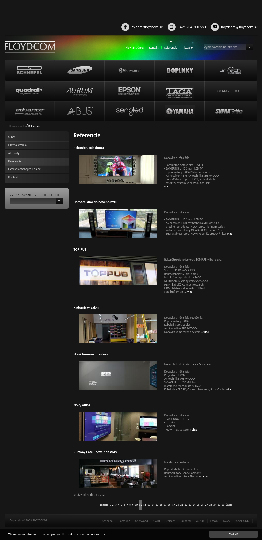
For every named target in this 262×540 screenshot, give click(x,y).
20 (177, 505)
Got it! (233, 534)
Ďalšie (229, 505)
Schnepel (107, 521)
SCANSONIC (242, 521)
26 (202, 505)
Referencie (170, 47)
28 (210, 505)
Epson (214, 521)
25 (198, 505)
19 (173, 505)
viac (166, 186)
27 (206, 505)
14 (153, 505)
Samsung (124, 521)
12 (144, 505)
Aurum (200, 521)
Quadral (186, 521)
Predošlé (103, 505)
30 (219, 505)
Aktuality (188, 47)
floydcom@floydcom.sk (239, 27)
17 (165, 505)
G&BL (156, 521)
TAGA (226, 521)
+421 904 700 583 (192, 27)
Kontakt (154, 47)
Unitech (170, 521)
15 (157, 505)
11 (140, 505)
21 (181, 505)
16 (161, 505)
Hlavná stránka (134, 47)
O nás (11, 137)
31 (223, 505)
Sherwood (141, 521)
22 (186, 505)
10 (136, 505)
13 (148, 505)
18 (169, 505)
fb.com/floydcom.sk (147, 27)
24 (194, 505)
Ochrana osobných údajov (24, 169)
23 (190, 505)
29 (214, 505)
